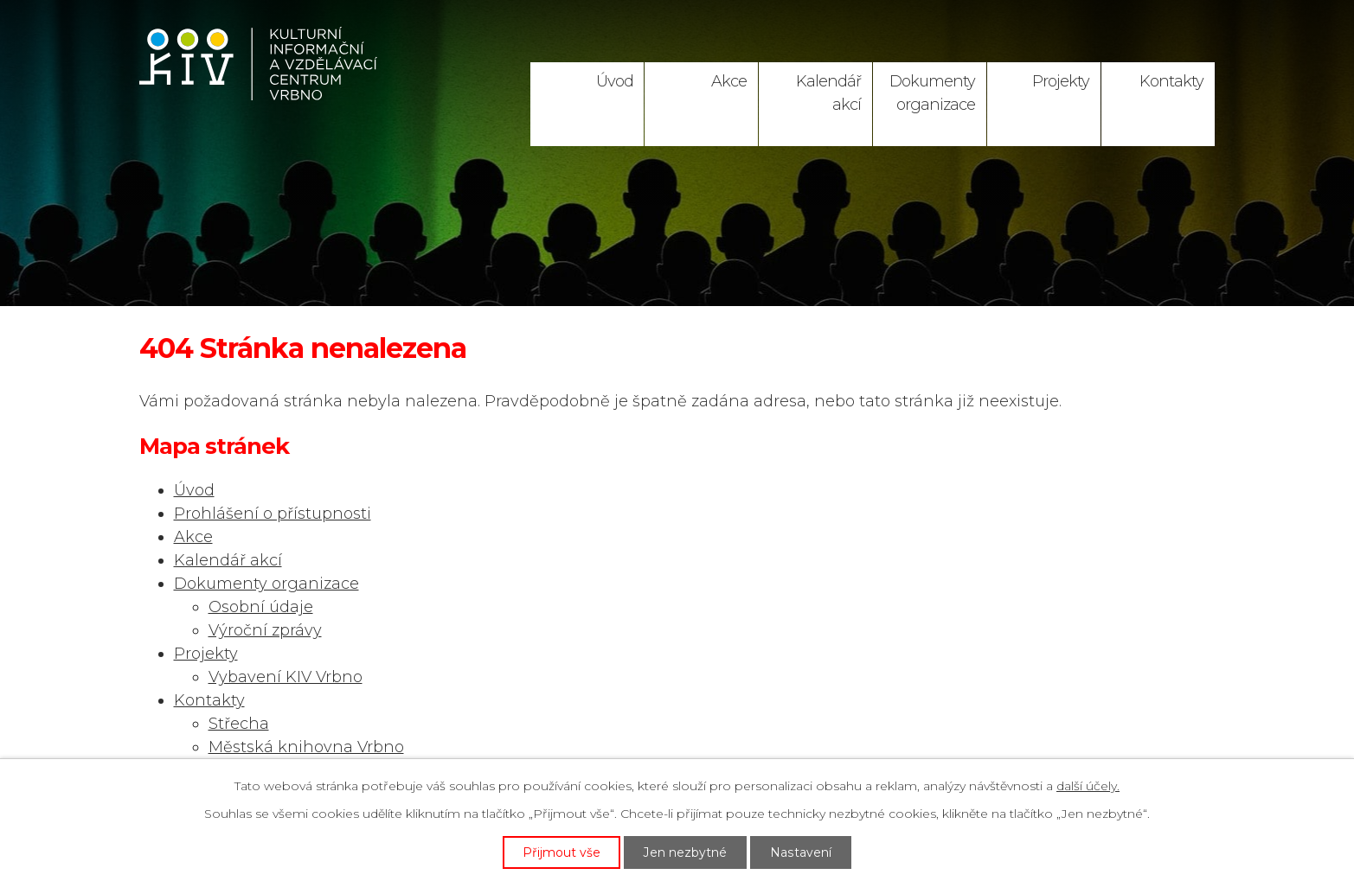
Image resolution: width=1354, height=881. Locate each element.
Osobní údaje (261, 606)
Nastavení (801, 851)
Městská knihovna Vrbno (306, 747)
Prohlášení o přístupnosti (272, 513)
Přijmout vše (562, 851)
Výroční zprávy (265, 630)
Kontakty (1171, 81)
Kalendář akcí (828, 93)
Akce (729, 81)
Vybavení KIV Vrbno (286, 676)
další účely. (1088, 786)
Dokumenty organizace (932, 93)
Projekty (1060, 81)
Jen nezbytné (686, 851)
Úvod (614, 81)
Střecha (239, 723)
